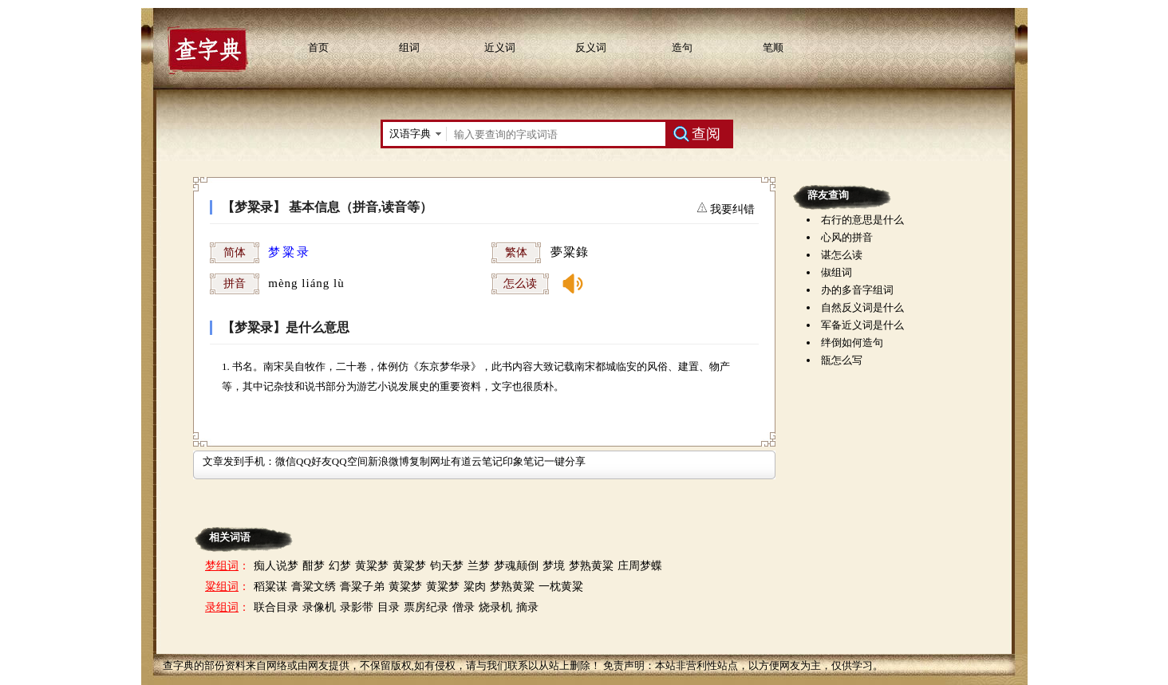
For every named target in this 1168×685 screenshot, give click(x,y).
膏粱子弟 (362, 586)
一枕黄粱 (561, 586)
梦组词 (222, 566)
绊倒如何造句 (852, 342)
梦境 (554, 566)
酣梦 (313, 566)
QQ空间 (350, 461)
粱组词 (222, 586)
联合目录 (276, 607)
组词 (409, 47)
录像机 (319, 607)
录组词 (222, 607)
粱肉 (475, 586)
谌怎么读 (841, 255)
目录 (388, 607)
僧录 (463, 607)
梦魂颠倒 (516, 566)
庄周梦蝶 (640, 566)
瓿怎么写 (841, 360)
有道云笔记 (477, 461)
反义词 (590, 47)
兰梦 (479, 566)
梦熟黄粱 (591, 566)
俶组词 (836, 272)
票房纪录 (426, 607)
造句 (682, 47)
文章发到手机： (239, 461)
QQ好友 (314, 461)
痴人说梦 (276, 566)
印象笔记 (523, 461)
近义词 (499, 47)
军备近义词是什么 (862, 325)
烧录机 (495, 607)
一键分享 (565, 461)
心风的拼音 (847, 237)
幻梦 (340, 566)
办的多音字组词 (857, 290)
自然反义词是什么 (862, 307)
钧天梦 (447, 566)
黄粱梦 (372, 566)
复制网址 (430, 461)
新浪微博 (388, 461)
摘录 (527, 607)
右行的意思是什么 (862, 220)
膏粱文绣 (313, 586)
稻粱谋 (270, 586)
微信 (285, 461)
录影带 (356, 607)
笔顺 (773, 47)
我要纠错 (732, 209)
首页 (318, 47)
